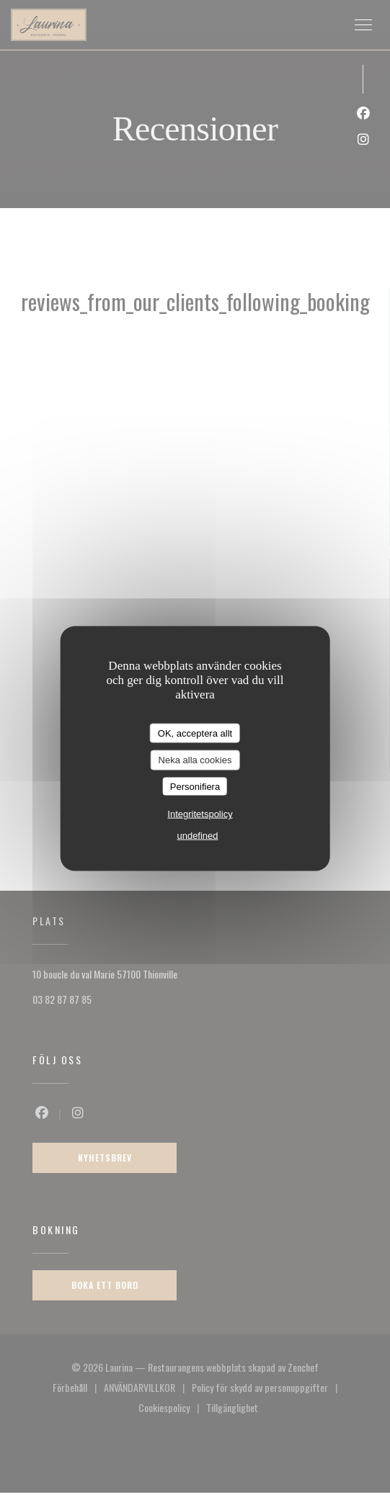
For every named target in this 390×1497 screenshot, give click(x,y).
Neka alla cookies (195, 760)
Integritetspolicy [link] (199, 814)
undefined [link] (197, 835)
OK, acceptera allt (195, 732)
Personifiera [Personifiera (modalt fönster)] (195, 786)
